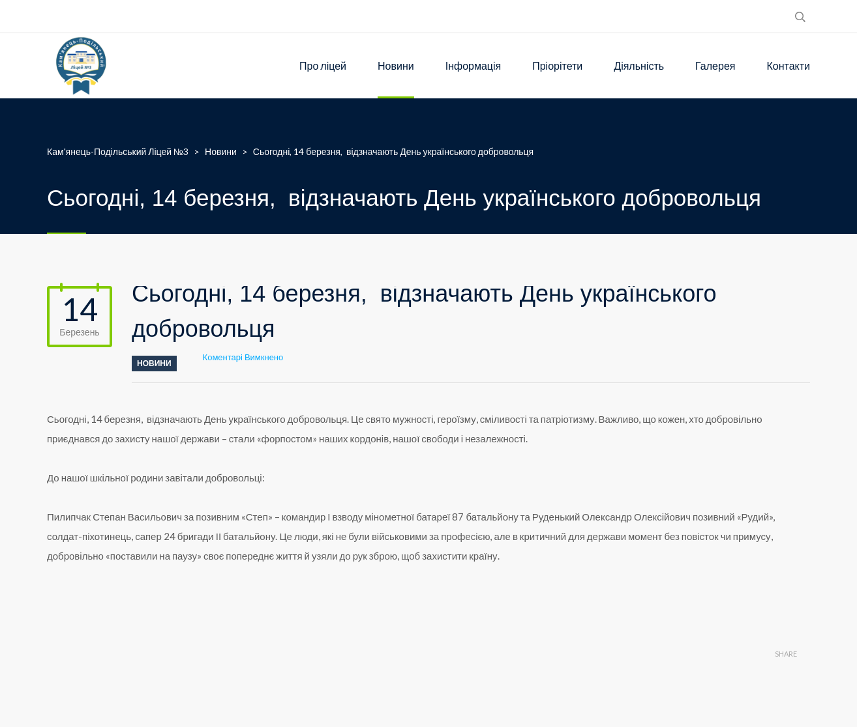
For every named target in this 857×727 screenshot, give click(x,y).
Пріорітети (557, 65)
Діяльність (639, 65)
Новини (396, 65)
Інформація (473, 65)
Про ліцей (322, 65)
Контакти (788, 65)
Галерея (715, 65)
